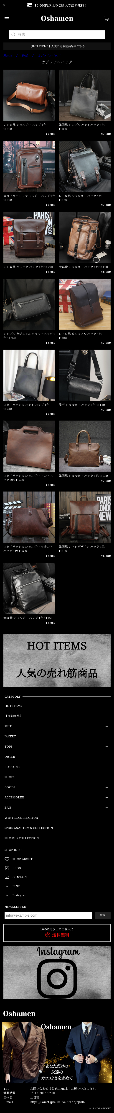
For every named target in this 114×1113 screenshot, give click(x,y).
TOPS (9, 746)
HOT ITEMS (13, 706)
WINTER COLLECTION (21, 818)
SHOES (10, 777)
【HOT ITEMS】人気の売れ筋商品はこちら (57, 46)
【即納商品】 (14, 716)
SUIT (8, 726)
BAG (8, 807)
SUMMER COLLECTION (22, 838)
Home (7, 55)
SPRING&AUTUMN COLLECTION (29, 828)
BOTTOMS (12, 767)
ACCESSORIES (15, 797)
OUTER (10, 757)
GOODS (10, 787)
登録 (102, 915)
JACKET (10, 736)
